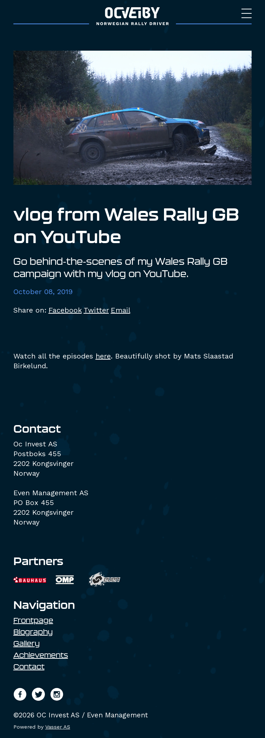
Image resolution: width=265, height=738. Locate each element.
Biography (33, 632)
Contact (29, 666)
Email (120, 310)
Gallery (26, 643)
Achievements (40, 655)
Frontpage (33, 620)
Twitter (96, 310)
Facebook (65, 310)
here (103, 356)
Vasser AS (57, 727)
